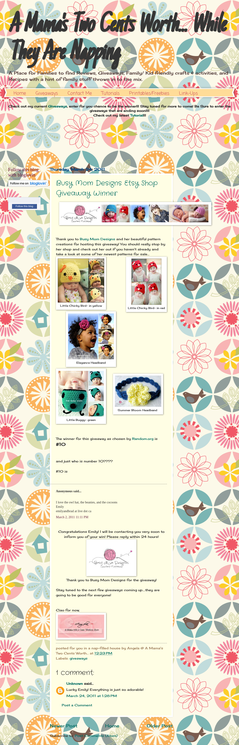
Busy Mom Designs (97, 239)
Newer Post (64, 726)
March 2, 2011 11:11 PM (72, 517)
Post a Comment (77, 705)
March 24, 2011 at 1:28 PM (91, 696)
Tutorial (136, 115)
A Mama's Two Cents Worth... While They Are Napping (116, 40)
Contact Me (80, 93)
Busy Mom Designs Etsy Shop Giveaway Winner (107, 188)
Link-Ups (188, 93)
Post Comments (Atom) (96, 736)
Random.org (142, 439)
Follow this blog (24, 206)
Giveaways (47, 93)
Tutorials (110, 93)
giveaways (78, 658)
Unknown (74, 683)
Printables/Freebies (149, 93)
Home (20, 93)
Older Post (160, 726)
